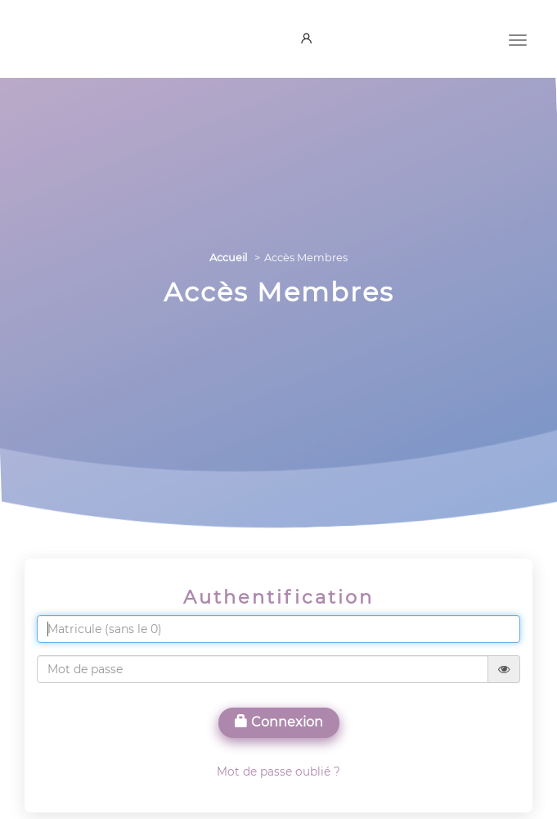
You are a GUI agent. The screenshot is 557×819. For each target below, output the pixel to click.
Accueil (228, 257)
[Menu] (518, 38)
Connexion (279, 722)
